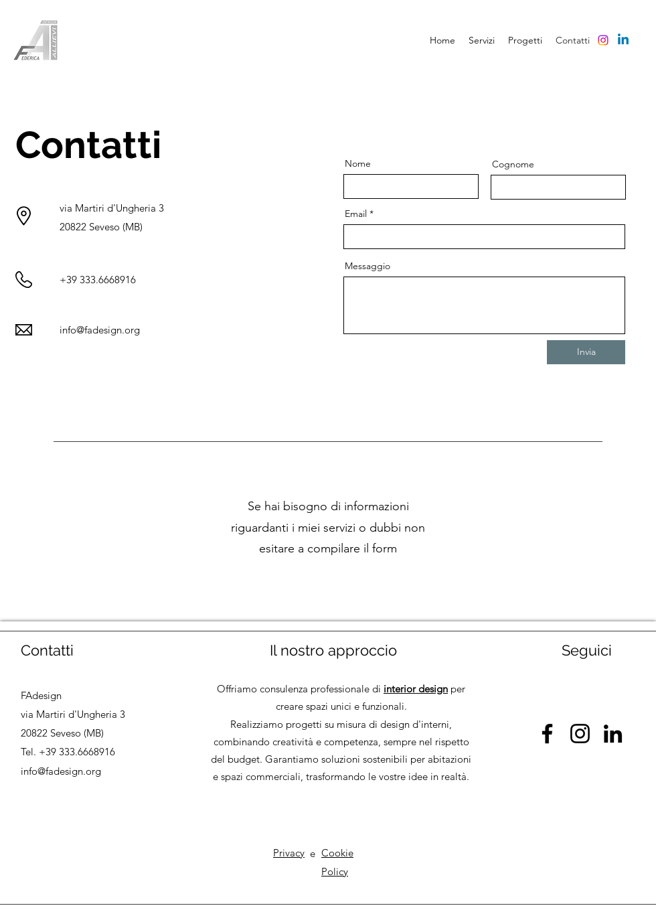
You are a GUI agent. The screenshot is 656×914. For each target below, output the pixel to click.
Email (356, 213)
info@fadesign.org (100, 329)
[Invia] (586, 352)
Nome (358, 163)
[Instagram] (603, 40)
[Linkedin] (623, 40)
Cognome (513, 164)
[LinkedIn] (613, 733)
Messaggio (367, 266)
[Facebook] (547, 733)
